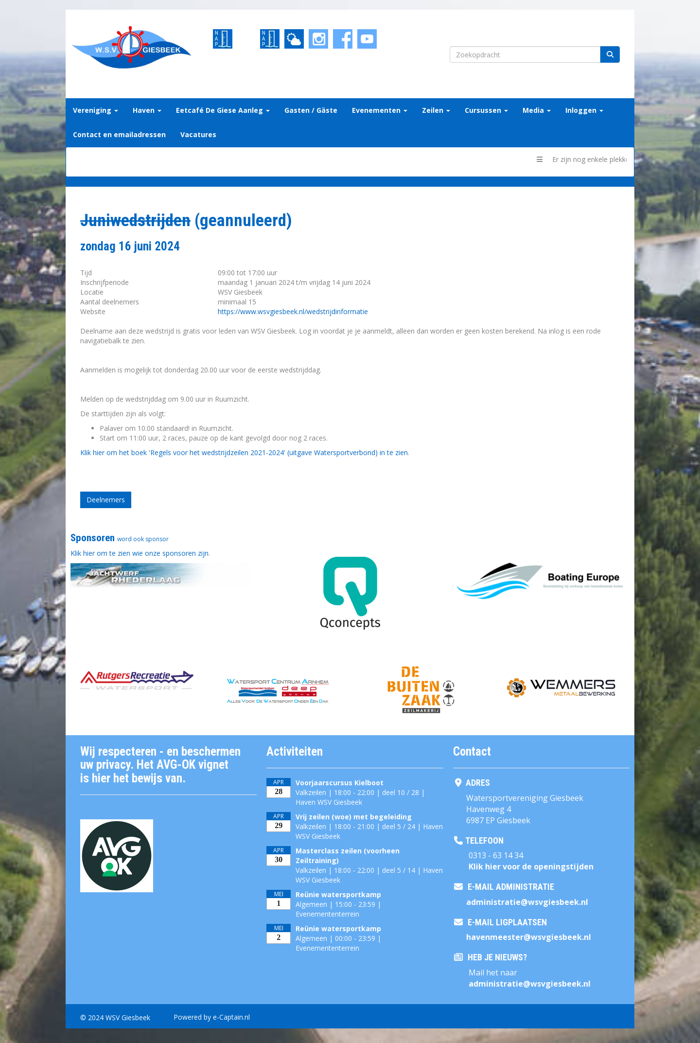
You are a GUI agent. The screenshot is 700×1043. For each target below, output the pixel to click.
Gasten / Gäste (310, 110)
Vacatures (198, 134)
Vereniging (95, 110)
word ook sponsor (143, 539)
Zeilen (436, 110)
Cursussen (486, 110)
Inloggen (584, 110)
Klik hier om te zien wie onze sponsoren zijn (139, 553)
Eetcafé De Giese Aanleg (223, 110)
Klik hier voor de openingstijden (531, 866)
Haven (147, 110)
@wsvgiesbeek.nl (527, 902)
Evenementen (379, 110)
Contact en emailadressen (119, 134)
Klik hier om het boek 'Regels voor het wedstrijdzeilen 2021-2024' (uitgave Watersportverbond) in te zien (244, 452)
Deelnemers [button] (106, 499)
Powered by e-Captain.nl (212, 1017)
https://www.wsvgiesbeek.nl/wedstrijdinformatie (293, 311)
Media (537, 110)
